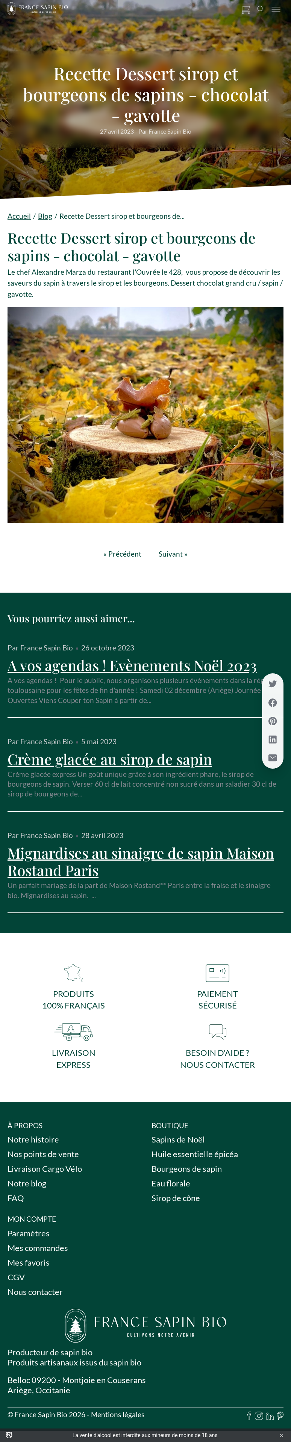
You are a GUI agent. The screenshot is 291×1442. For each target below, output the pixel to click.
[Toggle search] (260, 9)
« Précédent (122, 554)
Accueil (19, 216)
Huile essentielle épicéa (195, 1159)
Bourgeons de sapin (187, 1173)
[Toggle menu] (275, 9)
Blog (45, 216)
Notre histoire (33, 1144)
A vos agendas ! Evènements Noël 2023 (132, 665)
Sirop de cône (176, 1203)
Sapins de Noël (178, 1144)
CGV (16, 1281)
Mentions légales (117, 1419)
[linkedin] (270, 1421)
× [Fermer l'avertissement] (281, 1435)
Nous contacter (35, 1296)
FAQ (16, 1203)
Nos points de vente (43, 1159)
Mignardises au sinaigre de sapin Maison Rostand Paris (141, 861)
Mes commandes (38, 1252)
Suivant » (173, 554)
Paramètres (29, 1238)
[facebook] (249, 1421)
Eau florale (171, 1188)
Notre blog (27, 1188)
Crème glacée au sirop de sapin (110, 759)
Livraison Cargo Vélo (45, 1173)
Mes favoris (29, 1267)
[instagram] (259, 1421)
